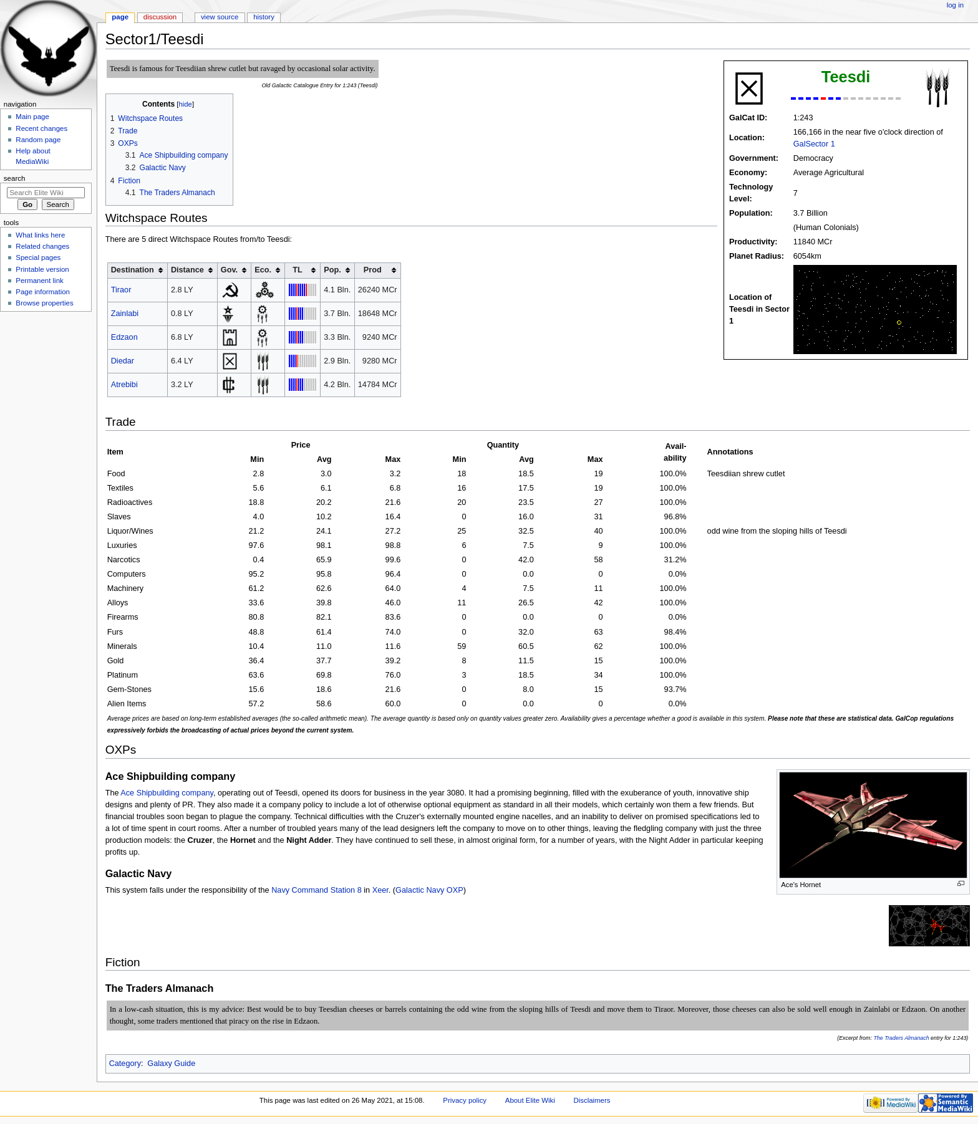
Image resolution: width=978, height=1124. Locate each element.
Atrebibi (124, 384)
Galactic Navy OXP (429, 890)
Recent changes (41, 128)
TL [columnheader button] (298, 270)
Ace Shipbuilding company (166, 793)
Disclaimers (591, 1100)
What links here (40, 235)
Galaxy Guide (171, 1063)
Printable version (42, 269)
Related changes (42, 246)
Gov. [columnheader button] (229, 270)
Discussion (160, 17)
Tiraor (121, 290)
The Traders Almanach (901, 1038)
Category (125, 1063)
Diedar (122, 361)
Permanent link (39, 280)
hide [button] (184, 104)
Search (15, 178)
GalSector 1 (814, 144)
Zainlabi (124, 313)
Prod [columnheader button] (373, 270)
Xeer (380, 890)
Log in (955, 5)
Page (120, 17)
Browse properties (44, 303)
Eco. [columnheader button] (262, 270)
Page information (43, 291)
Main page (32, 116)
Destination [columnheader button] (132, 270)
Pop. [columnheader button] (332, 270)
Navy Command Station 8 (316, 890)
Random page (38, 139)
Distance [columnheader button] (187, 270)
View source (219, 17)
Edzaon (124, 337)
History (263, 17)
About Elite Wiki (530, 1100)
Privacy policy (465, 1100)
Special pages (38, 257)
